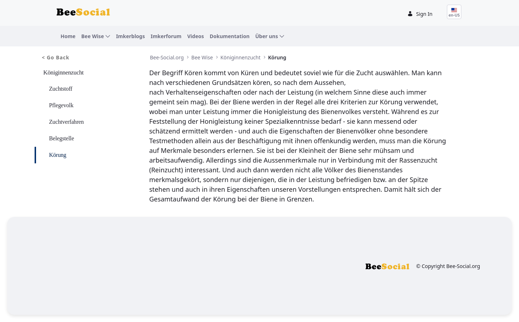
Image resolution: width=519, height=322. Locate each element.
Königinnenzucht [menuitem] (63, 72)
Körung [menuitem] (57, 155)
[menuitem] (68, 36)
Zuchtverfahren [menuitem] (66, 122)
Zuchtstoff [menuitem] (60, 89)
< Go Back (56, 57)
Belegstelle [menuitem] (61, 138)
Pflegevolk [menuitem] (61, 105)
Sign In (419, 13)
